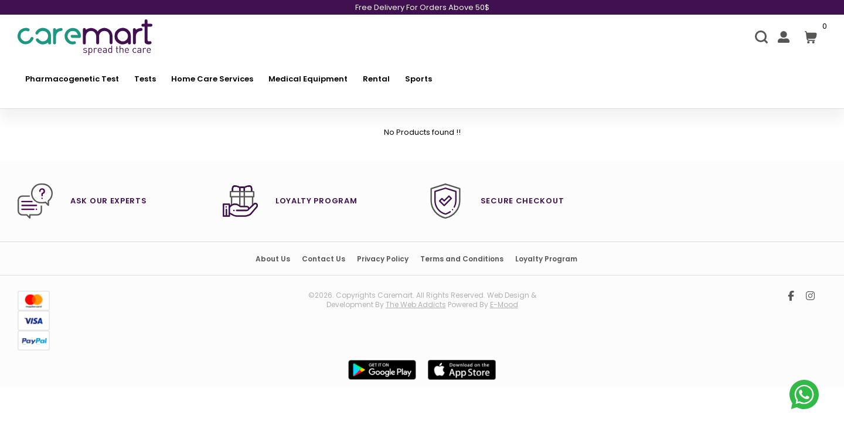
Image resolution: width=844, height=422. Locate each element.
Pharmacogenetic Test (72, 78)
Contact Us (323, 259)
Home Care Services (212, 78)
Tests (145, 78)
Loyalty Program (546, 259)
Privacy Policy (383, 259)
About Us (273, 259)
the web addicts (416, 304)
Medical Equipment (308, 78)
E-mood (504, 304)
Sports (418, 78)
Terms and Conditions (461, 259)
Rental (376, 78)
